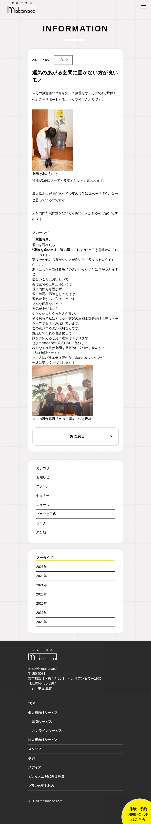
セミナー (43, 495)
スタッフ (34, 749)
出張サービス (42, 721)
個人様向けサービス (43, 712)
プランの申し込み (41, 785)
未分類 (41, 532)
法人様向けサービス (43, 739)
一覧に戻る (75, 436)
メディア (34, 767)
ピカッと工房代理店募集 (46, 776)
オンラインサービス (47, 730)
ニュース (43, 504)
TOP (31, 703)
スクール (43, 486)
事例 (31, 758)
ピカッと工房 (46, 514)
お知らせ (43, 477)
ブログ (63, 60)
